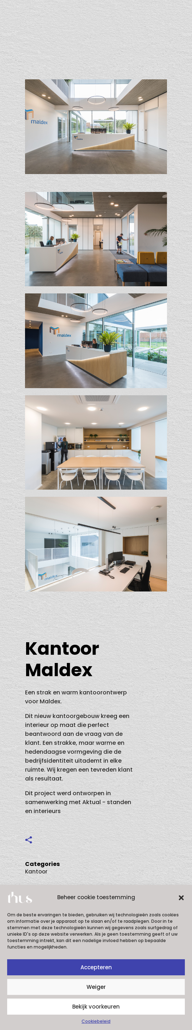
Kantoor (36, 871)
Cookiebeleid (96, 1021)
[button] (181, 897)
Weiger (96, 987)
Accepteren (96, 967)
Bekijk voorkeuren (96, 1006)
